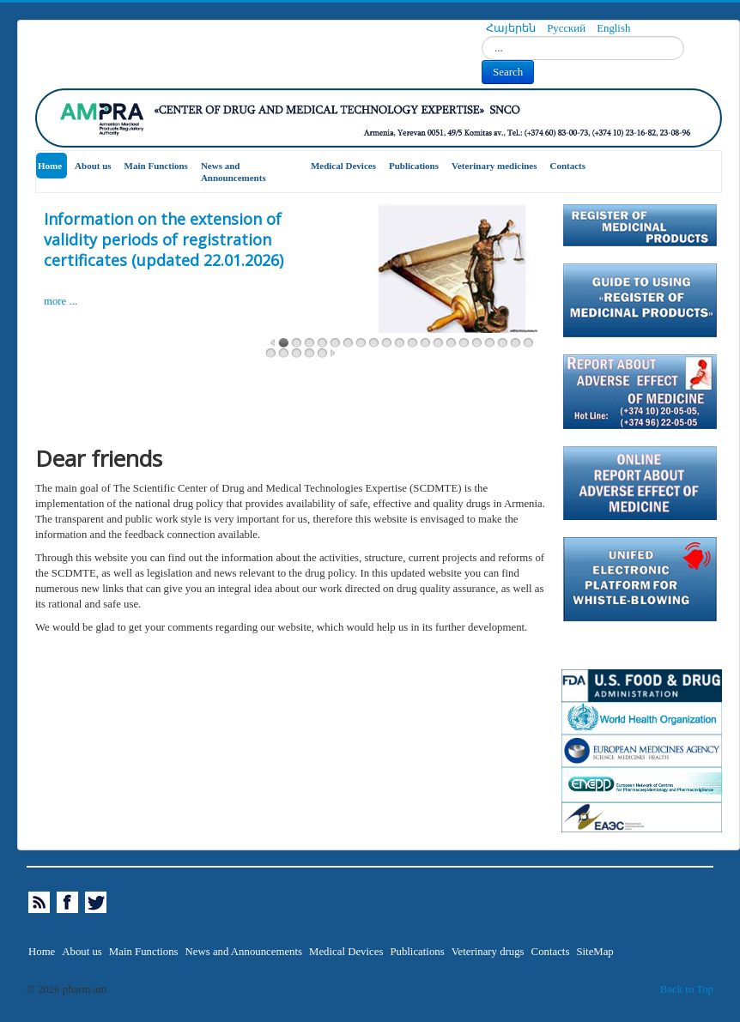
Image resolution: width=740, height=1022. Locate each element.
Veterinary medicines (494, 165)
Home (50, 165)
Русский (567, 28)
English (613, 28)
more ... (60, 301)
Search (508, 71)
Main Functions (156, 165)
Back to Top (686, 989)
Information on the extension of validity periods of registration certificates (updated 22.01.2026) (163, 239)
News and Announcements (233, 171)
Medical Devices (343, 165)
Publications (414, 165)
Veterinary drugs (488, 952)
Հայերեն (512, 28)
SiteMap (594, 952)
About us (93, 165)
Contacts (568, 165)
